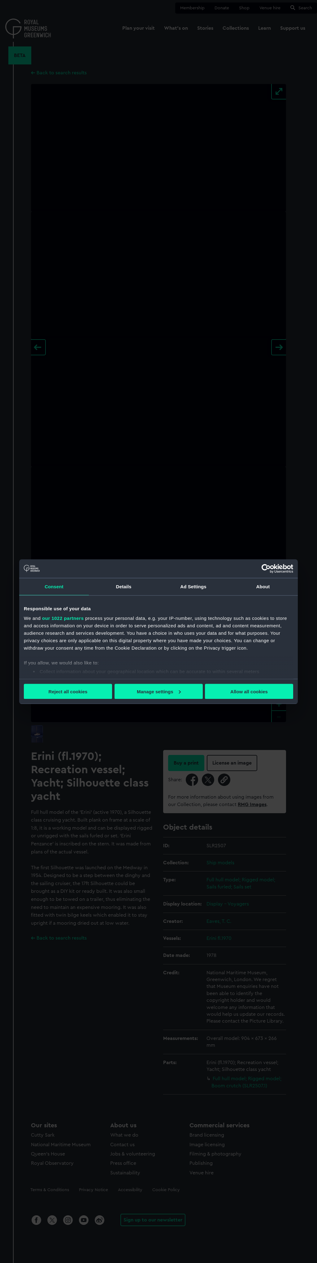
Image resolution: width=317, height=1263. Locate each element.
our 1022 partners (63, 618)
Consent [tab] (54, 586)
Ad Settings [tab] (193, 586)
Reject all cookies (68, 691)
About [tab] (263, 586)
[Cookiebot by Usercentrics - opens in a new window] (266, 568)
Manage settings (159, 691)
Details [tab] (124, 586)
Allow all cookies (249, 691)
